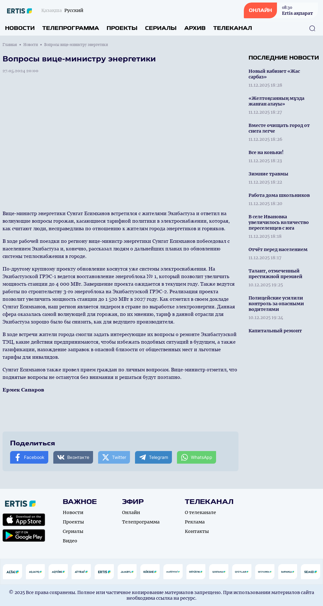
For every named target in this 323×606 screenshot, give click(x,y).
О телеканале (200, 512)
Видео (70, 541)
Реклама (195, 522)
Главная (10, 45)
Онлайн (131, 512)
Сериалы (161, 28)
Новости (20, 28)
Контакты (197, 531)
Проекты (122, 28)
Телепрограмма (70, 28)
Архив (195, 28)
